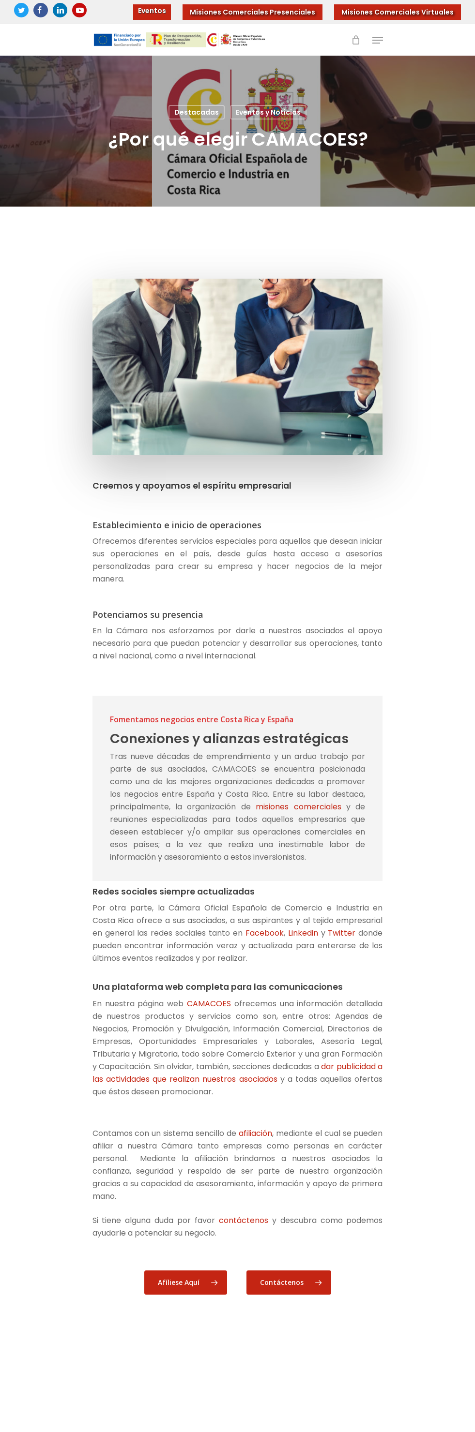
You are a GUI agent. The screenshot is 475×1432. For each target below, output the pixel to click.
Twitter (341, 933)
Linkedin (303, 933)
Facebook (264, 933)
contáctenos (243, 1220)
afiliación (255, 1133)
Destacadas (196, 112)
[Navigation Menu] (377, 40)
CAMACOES (209, 1003)
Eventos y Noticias (268, 112)
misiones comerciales (298, 806)
